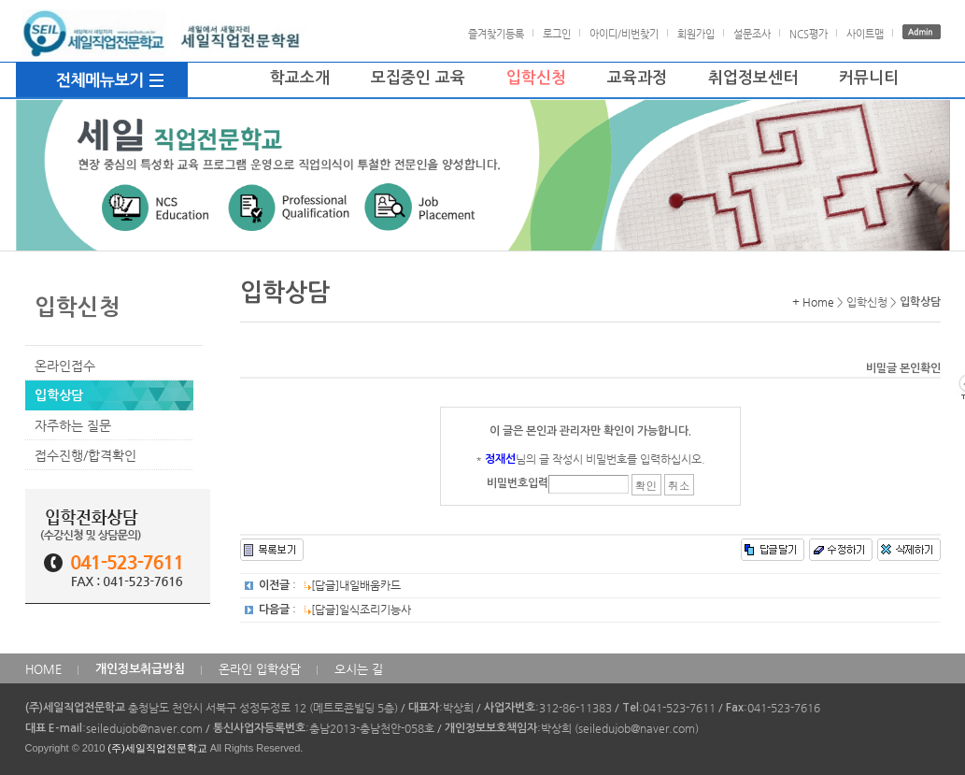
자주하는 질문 (73, 425)
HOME (43, 669)
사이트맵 (865, 34)
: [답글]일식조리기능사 (335, 609)
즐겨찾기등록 (496, 34)
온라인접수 (65, 365)
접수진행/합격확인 (85, 455)
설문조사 (752, 34)
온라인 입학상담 (260, 669)
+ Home (813, 302)
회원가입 (696, 34)
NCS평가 (808, 34)
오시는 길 (358, 669)
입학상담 (59, 395)
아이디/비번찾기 (624, 34)
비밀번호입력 (517, 483)
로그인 (557, 34)
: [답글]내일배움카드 (330, 585)
